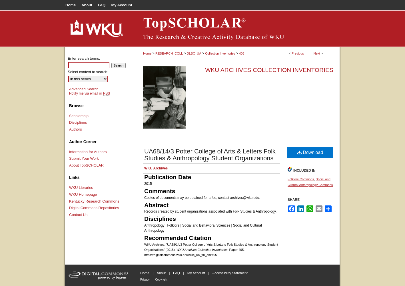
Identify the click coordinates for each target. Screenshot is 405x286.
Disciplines (78, 122)
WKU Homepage (83, 194)
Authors (75, 129)
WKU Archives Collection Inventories (269, 70)
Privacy (145, 279)
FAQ (176, 273)
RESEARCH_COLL (169, 53)
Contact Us (78, 215)
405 (241, 53)
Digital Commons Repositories (94, 208)
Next (317, 53)
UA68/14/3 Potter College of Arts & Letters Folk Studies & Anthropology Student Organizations (210, 155)
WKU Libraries (81, 187)
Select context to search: (88, 72)
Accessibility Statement (230, 273)
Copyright (161, 279)
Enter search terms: (84, 58)
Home (147, 53)
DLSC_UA (194, 53)
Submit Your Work (84, 158)
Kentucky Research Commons (94, 201)
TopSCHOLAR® (236, 29)
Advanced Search (84, 89)
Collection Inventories (220, 53)
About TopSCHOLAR (86, 165)
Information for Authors (88, 152)
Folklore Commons (301, 179)
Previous (298, 53)
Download (310, 152)
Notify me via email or (89, 93)
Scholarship (79, 116)
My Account (196, 273)
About (161, 273)
